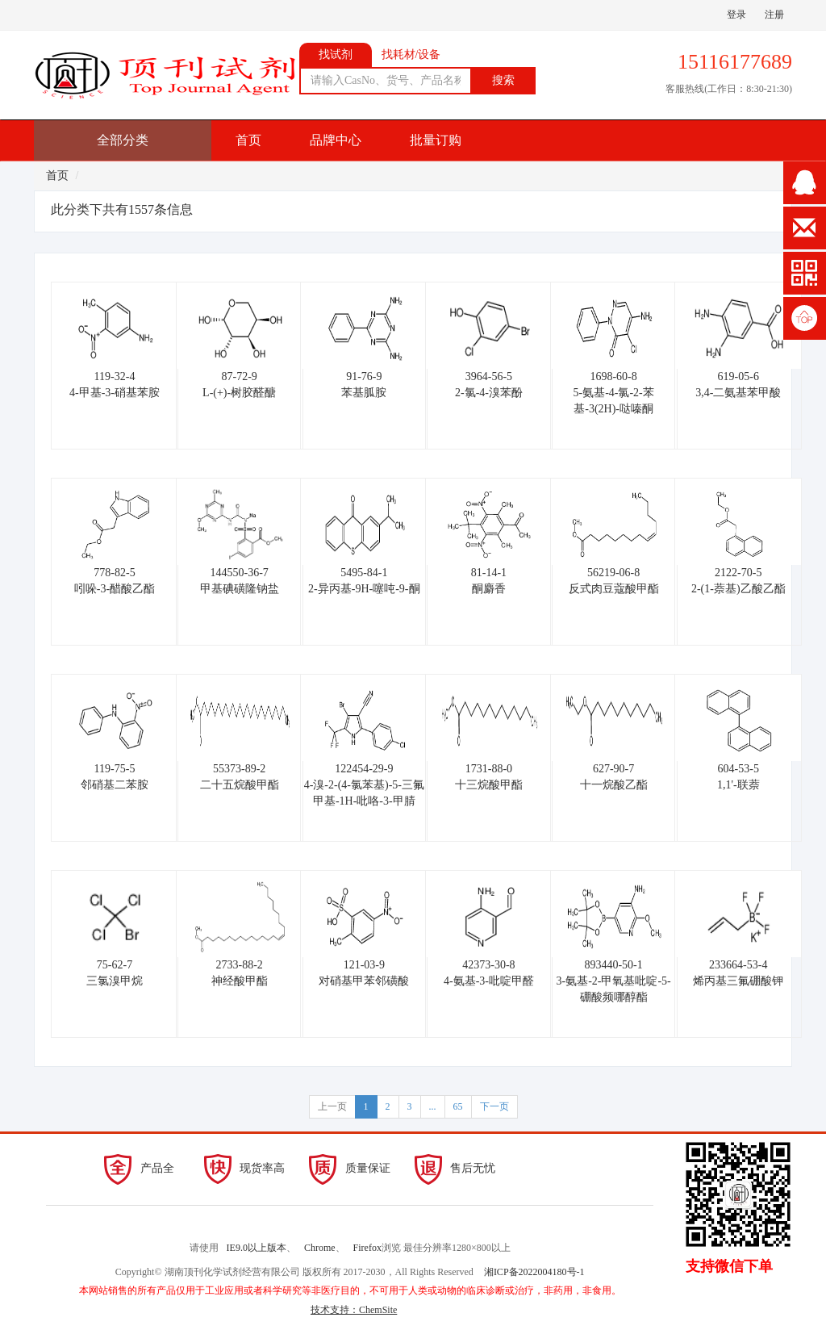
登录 (736, 14)
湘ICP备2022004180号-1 (534, 1272)
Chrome (320, 1247)
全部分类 (122, 140)
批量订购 (435, 140)
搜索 (503, 80)
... (432, 1106)
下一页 (494, 1106)
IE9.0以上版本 (256, 1247)
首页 (248, 140)
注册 (774, 14)
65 (458, 1106)
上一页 (332, 1106)
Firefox (367, 1247)
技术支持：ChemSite (354, 1309)
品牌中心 (335, 140)
